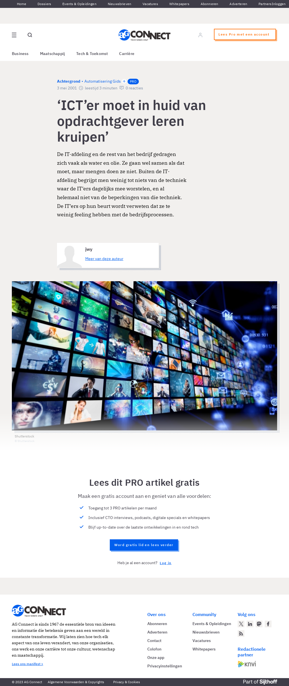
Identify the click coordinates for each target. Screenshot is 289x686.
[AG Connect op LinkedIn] (250, 624)
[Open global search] (30, 35)
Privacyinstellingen (164, 666)
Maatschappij (52, 53)
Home (21, 4)
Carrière (126, 53)
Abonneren (209, 4)
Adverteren (238, 4)
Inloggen (279, 4)
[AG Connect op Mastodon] (259, 624)
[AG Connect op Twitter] (241, 624)
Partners (265, 4)
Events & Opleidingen (79, 4)
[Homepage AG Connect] (144, 35)
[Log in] (200, 35)
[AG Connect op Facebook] (268, 624)
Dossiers (44, 4)
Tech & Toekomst (92, 53)
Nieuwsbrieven (119, 4)
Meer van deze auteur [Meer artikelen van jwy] (104, 258)
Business (20, 53)
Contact (154, 640)
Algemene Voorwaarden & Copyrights (76, 682)
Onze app (155, 657)
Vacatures (150, 4)
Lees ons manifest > (27, 664)
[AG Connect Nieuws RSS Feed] (241, 633)
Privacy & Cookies (126, 682)
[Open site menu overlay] (14, 35)
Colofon (154, 649)
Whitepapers (179, 4)
